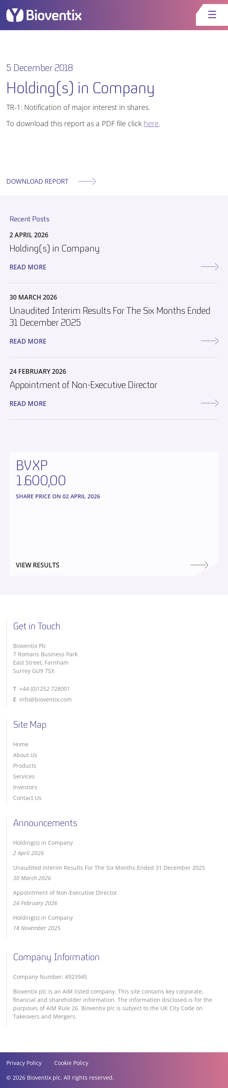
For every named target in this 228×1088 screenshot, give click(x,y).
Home (20, 744)
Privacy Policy (24, 1063)
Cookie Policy (71, 1063)
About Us (25, 755)
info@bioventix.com (45, 699)
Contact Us (27, 798)
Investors (25, 787)
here (151, 123)
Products (24, 765)
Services (24, 776)
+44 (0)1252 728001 (44, 688)
